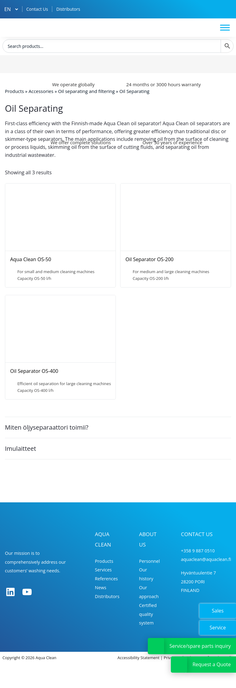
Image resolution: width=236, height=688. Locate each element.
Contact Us (37, 9)
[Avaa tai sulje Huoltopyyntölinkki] (156, 646)
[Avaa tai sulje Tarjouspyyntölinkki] (179, 664)
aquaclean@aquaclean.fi (206, 559)
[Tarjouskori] (226, 9)
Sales (217, 610)
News (100, 587)
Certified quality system (148, 614)
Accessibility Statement (138, 657)
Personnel (149, 561)
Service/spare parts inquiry (200, 646)
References (106, 579)
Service (218, 627)
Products (14, 91)
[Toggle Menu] (225, 27)
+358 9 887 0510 (198, 551)
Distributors (68, 9)
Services (103, 570)
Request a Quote (211, 664)
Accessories (41, 91)
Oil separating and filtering (86, 91)
